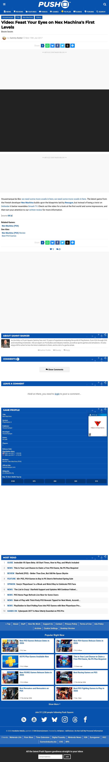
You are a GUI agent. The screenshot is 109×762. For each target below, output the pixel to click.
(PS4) (10, 226)
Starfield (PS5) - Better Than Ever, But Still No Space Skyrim (37, 573)
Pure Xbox (28, 737)
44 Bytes (60, 731)
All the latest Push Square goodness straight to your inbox (54, 751)
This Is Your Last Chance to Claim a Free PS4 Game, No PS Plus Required (42, 568)
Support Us (48, 624)
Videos (38, 17)
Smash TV (32, 206)
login (57, 393)
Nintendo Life (15, 737)
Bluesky (57, 350)
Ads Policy (99, 624)
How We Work (34, 624)
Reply (67, 350)
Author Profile (44, 350)
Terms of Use (86, 624)
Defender (5, 206)
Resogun (69, 202)
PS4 (18, 17)
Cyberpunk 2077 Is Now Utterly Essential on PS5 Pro (35, 611)
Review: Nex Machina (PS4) (11, 461)
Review (13, 233)
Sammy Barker (16, 38)
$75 (34, 481)
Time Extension (42, 737)
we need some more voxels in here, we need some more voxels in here (54, 199)
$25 (75, 481)
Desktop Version (67, 628)
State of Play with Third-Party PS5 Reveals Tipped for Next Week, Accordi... (43, 600)
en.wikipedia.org (8, 473)
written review (35, 210)
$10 (96, 481)
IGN (85, 737)
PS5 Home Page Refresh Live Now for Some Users (32, 595)
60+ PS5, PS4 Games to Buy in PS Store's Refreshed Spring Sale (40, 579)
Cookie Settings (51, 628)
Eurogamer (95, 737)
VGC (104, 737)
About (15, 624)
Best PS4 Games (9, 236)
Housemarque (7, 17)
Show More (54, 704)
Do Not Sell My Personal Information (89, 731)
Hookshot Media (18, 731)
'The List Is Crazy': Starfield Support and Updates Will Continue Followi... (42, 589)
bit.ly (10, 215)
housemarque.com (8, 467)
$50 (55, 481)
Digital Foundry (58, 737)
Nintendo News (74, 737)
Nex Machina (28, 17)
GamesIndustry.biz (48, 742)
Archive (38, 628)
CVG (61, 742)
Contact (59, 624)
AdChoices (69, 731)
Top (7, 624)
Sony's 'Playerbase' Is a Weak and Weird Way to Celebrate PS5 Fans (41, 584)
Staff (23, 624)
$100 (13, 481)
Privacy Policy (71, 624)
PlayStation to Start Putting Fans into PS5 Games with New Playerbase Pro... (44, 605)
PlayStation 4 (6, 422)
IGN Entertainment (40, 731)
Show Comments (54, 369)
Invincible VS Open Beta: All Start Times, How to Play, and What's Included (43, 562)
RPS (67, 742)
